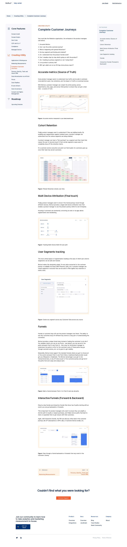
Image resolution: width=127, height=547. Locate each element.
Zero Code (14, 40)
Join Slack (105, 3)
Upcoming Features (17, 104)
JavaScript (83, 523)
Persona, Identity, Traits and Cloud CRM (19, 72)
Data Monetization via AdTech (20, 76)
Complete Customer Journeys (36, 16)
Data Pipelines (15, 82)
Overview (72, 520)
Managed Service (16, 49)
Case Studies (95, 523)
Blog (92, 520)
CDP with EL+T (15, 43)
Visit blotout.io (116, 3)
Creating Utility (18, 16)
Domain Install (15, 34)
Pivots (13, 79)
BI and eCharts (15, 86)
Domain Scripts (15, 37)
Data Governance (16, 89)
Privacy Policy (96, 537)
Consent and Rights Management (17, 93)
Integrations (72, 523)
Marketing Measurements (18, 63)
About (108, 520)
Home (8, 16)
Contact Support (63, 498)
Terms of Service (106, 537)
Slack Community (96, 525)
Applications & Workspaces (19, 60)
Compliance (14, 46)
